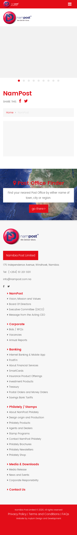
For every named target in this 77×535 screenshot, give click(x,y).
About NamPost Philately (24, 412)
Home (9, 112)
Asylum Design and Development (44, 518)
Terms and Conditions (44, 514)
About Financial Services (23, 365)
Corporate (17, 324)
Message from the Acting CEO (27, 314)
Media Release (17, 469)
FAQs (65, 514)
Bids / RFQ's (16, 329)
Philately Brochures (20, 444)
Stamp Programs (19, 433)
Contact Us (17, 489)
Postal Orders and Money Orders (28, 392)
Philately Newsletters (21, 449)
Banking (15, 349)
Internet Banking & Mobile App (27, 354)
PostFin (13, 360)
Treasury (14, 386)
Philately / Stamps (23, 407)
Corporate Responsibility (23, 480)
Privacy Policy (17, 514)
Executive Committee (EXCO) (26, 309)
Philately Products (19, 423)
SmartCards (16, 370)
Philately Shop (17, 455)
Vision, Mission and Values (25, 298)
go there (38, 209)
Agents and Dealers (20, 428)
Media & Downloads (24, 464)
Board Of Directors (20, 304)
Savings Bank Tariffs (21, 397)
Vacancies (15, 334)
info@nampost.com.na (17, 279)
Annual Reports (18, 340)
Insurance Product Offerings (25, 376)
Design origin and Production (26, 417)
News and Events (19, 475)
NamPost (16, 293)
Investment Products (21, 381)
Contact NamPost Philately (25, 439)
